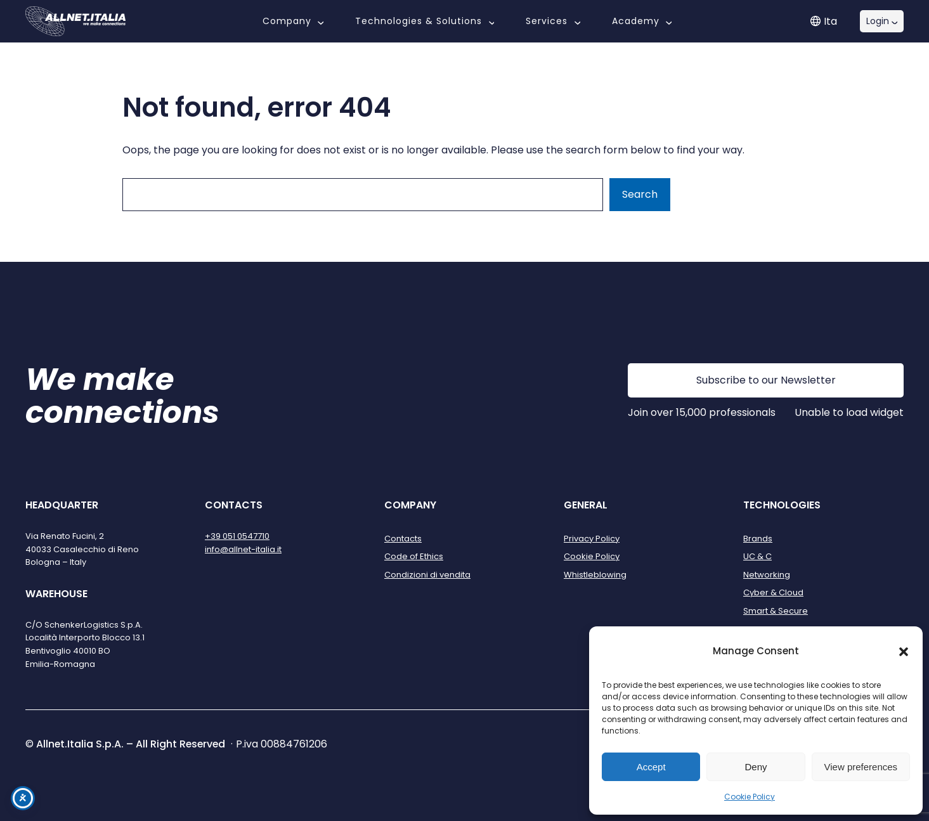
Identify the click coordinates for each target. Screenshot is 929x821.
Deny (755, 766)
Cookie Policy (749, 796)
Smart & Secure (775, 611)
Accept (651, 766)
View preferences (861, 766)
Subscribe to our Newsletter (766, 380)
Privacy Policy (592, 539)
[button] (903, 651)
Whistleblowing (595, 575)
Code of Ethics (413, 556)
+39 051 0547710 (237, 536)
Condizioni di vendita (427, 575)
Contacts (403, 539)
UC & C (757, 556)
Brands (757, 539)
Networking (766, 575)
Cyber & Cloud (773, 592)
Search (640, 194)
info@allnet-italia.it (243, 549)
